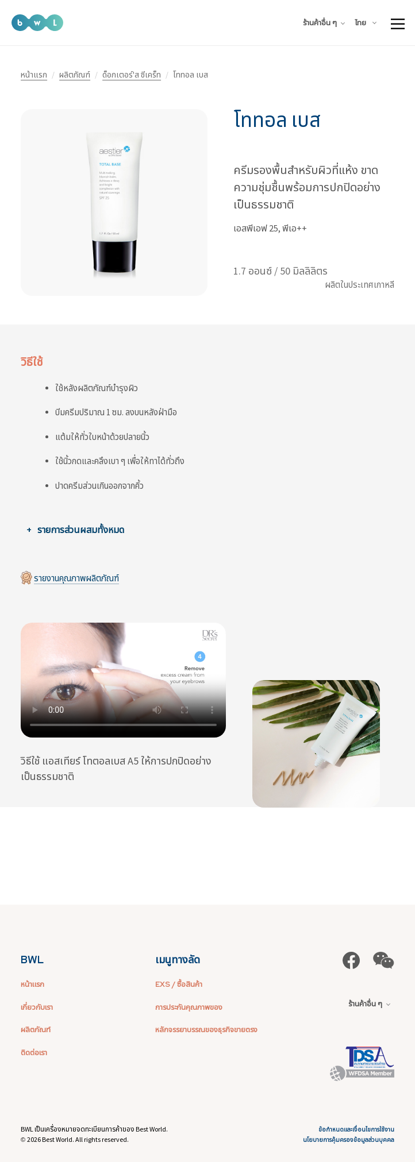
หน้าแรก (34, 75)
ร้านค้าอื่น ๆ (324, 23)
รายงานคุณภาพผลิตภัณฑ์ (76, 578)
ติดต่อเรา (34, 1052)
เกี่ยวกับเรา (37, 1007)
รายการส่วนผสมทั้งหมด (80, 529)
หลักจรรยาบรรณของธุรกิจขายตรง (206, 1029)
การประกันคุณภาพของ (188, 1007)
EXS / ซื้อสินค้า (178, 984)
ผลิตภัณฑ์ (74, 75)
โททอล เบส (277, 120)
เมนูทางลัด (177, 959)
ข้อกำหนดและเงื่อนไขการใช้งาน (356, 1129)
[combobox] (368, 23)
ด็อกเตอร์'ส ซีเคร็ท (131, 75)
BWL (32, 959)
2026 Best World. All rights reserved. (78, 1139)
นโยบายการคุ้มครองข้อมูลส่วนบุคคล (348, 1140)
